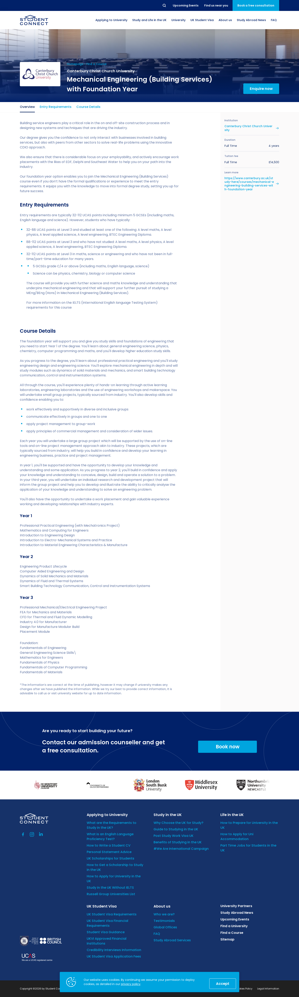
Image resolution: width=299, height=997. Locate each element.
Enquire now (261, 88)
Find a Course (96, 64)
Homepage (75, 64)
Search (164, 5)
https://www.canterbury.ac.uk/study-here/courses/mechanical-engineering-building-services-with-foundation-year (249, 183)
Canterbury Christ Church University (248, 128)
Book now (227, 746)
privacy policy (130, 984)
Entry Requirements (56, 106)
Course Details (88, 106)
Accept (222, 983)
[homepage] (34, 20)
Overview (27, 106)
